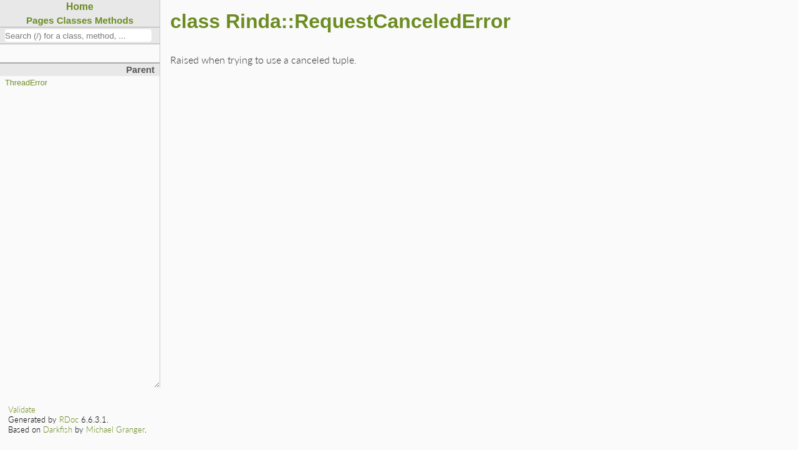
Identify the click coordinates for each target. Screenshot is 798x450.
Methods (114, 20)
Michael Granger (115, 429)
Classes (74, 20)
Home (80, 6)
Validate (22, 409)
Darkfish (57, 429)
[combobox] (78, 35)
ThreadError (26, 83)
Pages (40, 20)
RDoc (69, 419)
